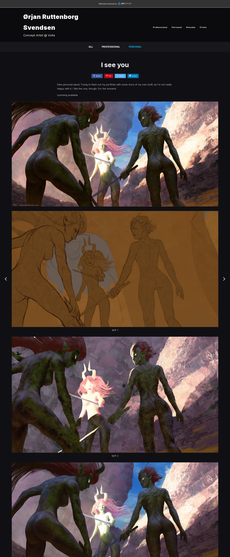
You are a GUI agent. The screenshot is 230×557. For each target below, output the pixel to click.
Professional (160, 27)
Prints (203, 27)
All (91, 46)
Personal (177, 27)
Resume (190, 27)
